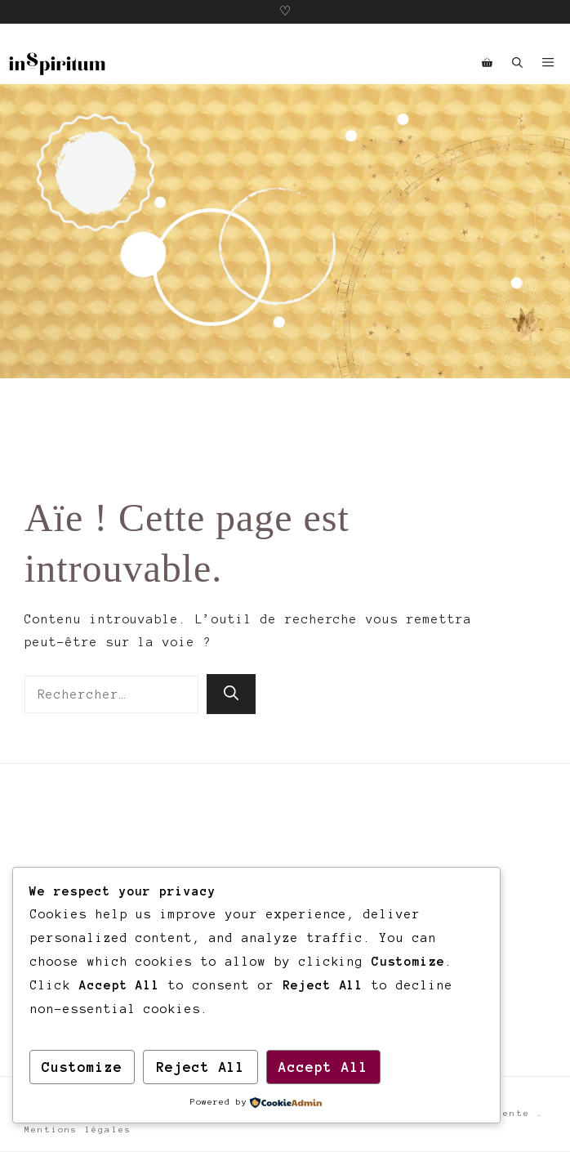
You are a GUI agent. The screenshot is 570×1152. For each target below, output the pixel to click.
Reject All (201, 1067)
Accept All (323, 1067)
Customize (82, 1067)
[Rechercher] (231, 694)
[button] (517, 63)
